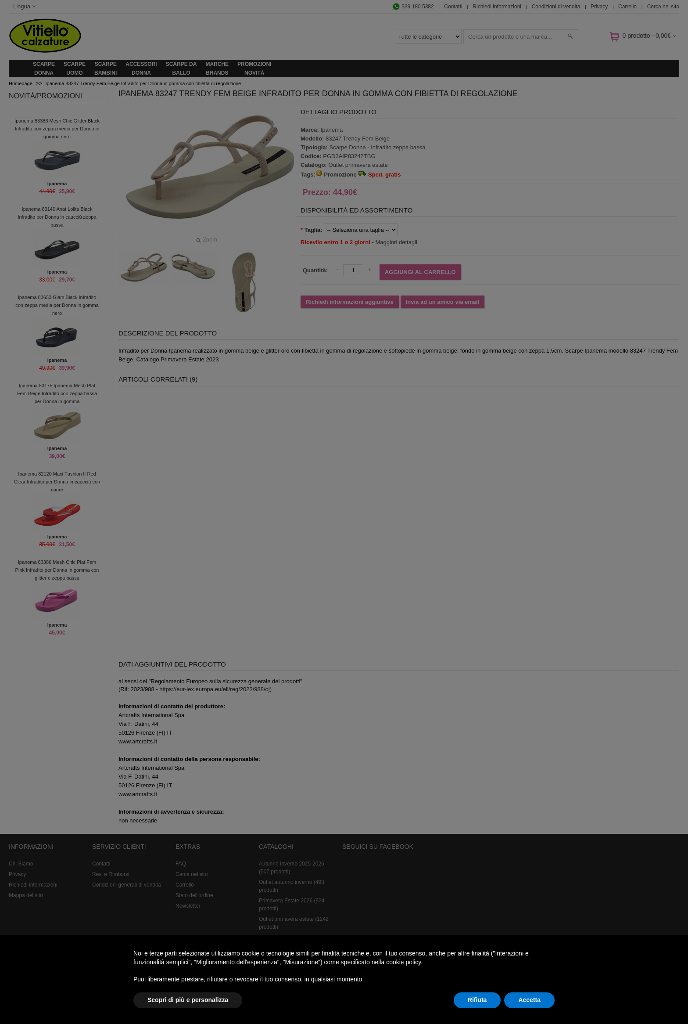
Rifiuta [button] (477, 999)
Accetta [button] (529, 999)
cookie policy (403, 962)
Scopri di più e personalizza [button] (187, 999)
